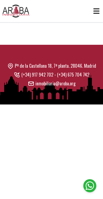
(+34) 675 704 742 (73, 74)
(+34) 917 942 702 (37, 74)
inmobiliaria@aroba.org (55, 83)
